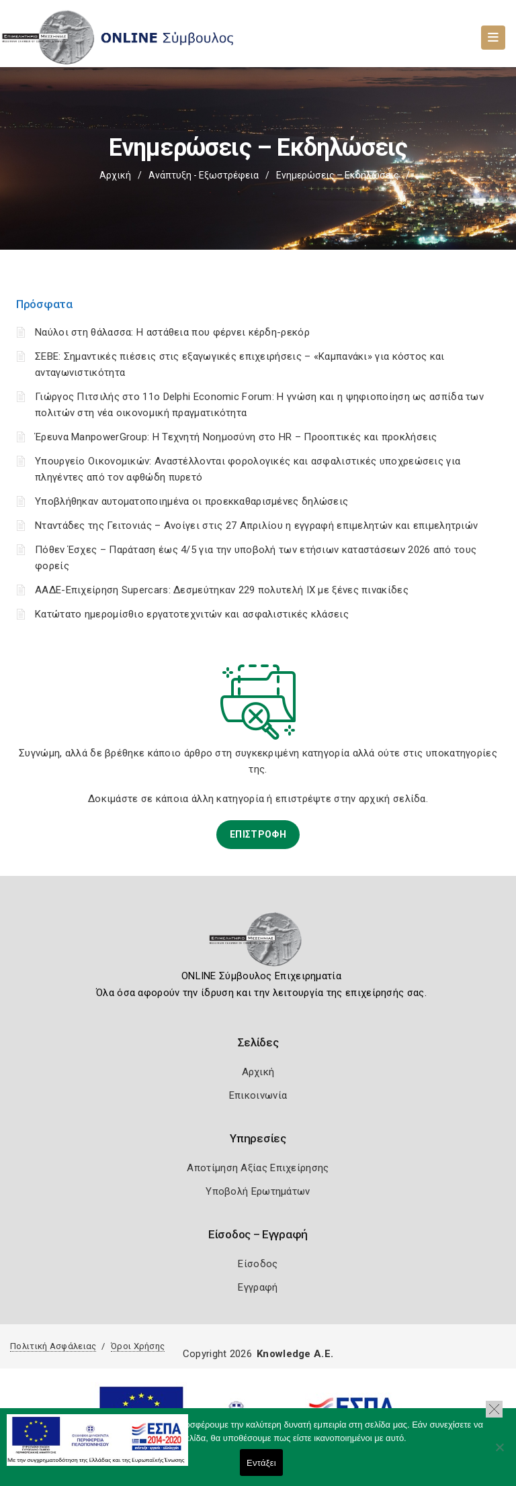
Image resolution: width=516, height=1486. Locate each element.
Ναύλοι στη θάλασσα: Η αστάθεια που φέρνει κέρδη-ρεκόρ (172, 332)
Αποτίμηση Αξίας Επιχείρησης (258, 1168)
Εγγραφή (257, 1287)
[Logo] (258, 944)
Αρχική (115, 175)
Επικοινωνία (258, 1095)
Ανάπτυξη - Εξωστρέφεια (203, 175)
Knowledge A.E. (295, 1354)
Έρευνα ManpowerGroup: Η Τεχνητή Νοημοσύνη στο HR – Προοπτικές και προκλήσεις (236, 437)
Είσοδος (257, 1264)
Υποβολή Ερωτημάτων (258, 1191)
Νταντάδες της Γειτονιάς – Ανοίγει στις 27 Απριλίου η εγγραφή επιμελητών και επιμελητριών (256, 525)
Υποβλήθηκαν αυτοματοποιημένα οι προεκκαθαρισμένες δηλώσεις (191, 501)
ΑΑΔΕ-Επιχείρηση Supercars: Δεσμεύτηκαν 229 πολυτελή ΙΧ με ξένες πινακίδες (221, 590)
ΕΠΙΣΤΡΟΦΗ (258, 834)
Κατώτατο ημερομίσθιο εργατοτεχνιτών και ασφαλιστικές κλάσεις (192, 614)
